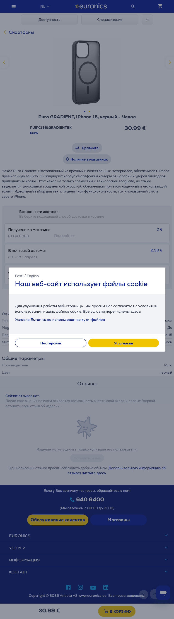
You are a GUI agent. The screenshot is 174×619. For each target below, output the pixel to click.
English (33, 276)
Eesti (19, 276)
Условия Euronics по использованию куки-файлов (60, 319)
